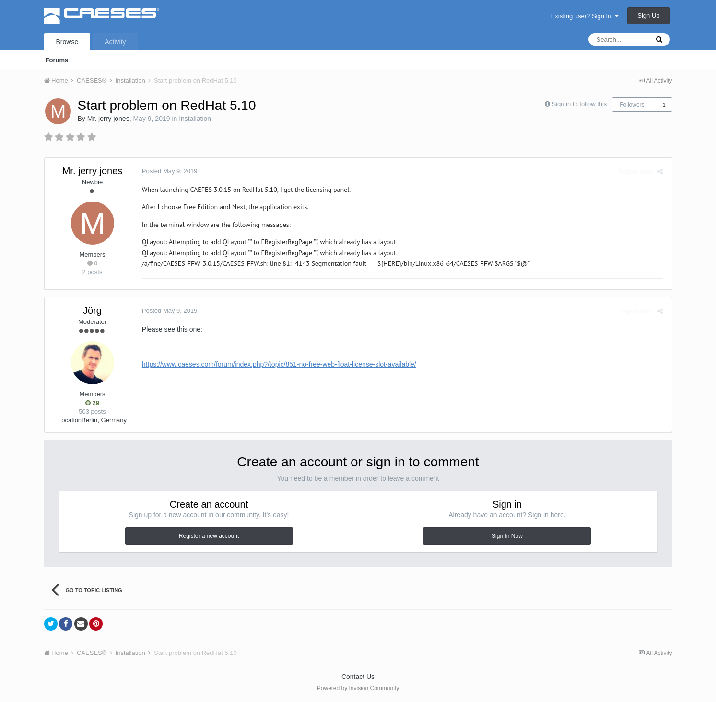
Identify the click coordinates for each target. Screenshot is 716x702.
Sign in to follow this (579, 103)
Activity (115, 42)
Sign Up (648, 15)
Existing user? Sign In (585, 16)
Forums (57, 60)
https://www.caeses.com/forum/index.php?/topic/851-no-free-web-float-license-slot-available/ (278, 364)
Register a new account (209, 536)
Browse (67, 42)
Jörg (92, 310)
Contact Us (358, 676)
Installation (195, 118)
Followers (632, 104)
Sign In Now (507, 536)
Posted (168, 171)
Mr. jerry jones (108, 118)
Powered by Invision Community (358, 688)
